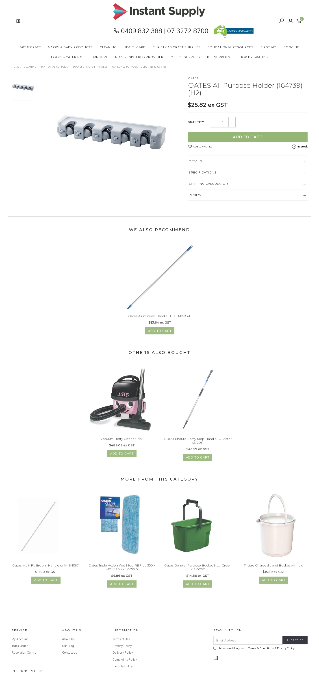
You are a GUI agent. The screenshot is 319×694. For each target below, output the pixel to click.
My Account (20, 639)
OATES (193, 78)
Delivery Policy (123, 652)
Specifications (203, 172)
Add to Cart (248, 136)
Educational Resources (231, 47)
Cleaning (108, 47)
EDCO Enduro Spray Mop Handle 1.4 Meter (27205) (198, 444)
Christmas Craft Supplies (176, 47)
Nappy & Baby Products (70, 47)
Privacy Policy (122, 646)
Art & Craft (30, 47)
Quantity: (196, 122)
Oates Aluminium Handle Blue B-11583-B (159, 319)
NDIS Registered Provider (139, 57)
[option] (111, 132)
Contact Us (69, 652)
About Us (68, 639)
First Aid (269, 47)
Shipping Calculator (208, 183)
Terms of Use (121, 639)
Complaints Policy (125, 659)
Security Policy (123, 666)
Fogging (291, 47)
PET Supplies (218, 57)
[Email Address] (248, 640)
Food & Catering (66, 57)
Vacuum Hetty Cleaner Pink (121, 442)
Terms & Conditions (261, 648)
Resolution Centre (24, 652)
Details (195, 161)
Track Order (20, 646)
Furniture (98, 57)
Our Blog (68, 646)
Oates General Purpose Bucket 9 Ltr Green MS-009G (197, 570)
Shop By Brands (252, 57)
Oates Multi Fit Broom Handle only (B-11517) (46, 569)
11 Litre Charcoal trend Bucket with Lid (273, 569)
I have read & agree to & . (254, 648)
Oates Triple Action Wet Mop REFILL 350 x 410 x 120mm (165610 (122, 570)
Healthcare (134, 47)
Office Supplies (185, 57)
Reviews (196, 195)
